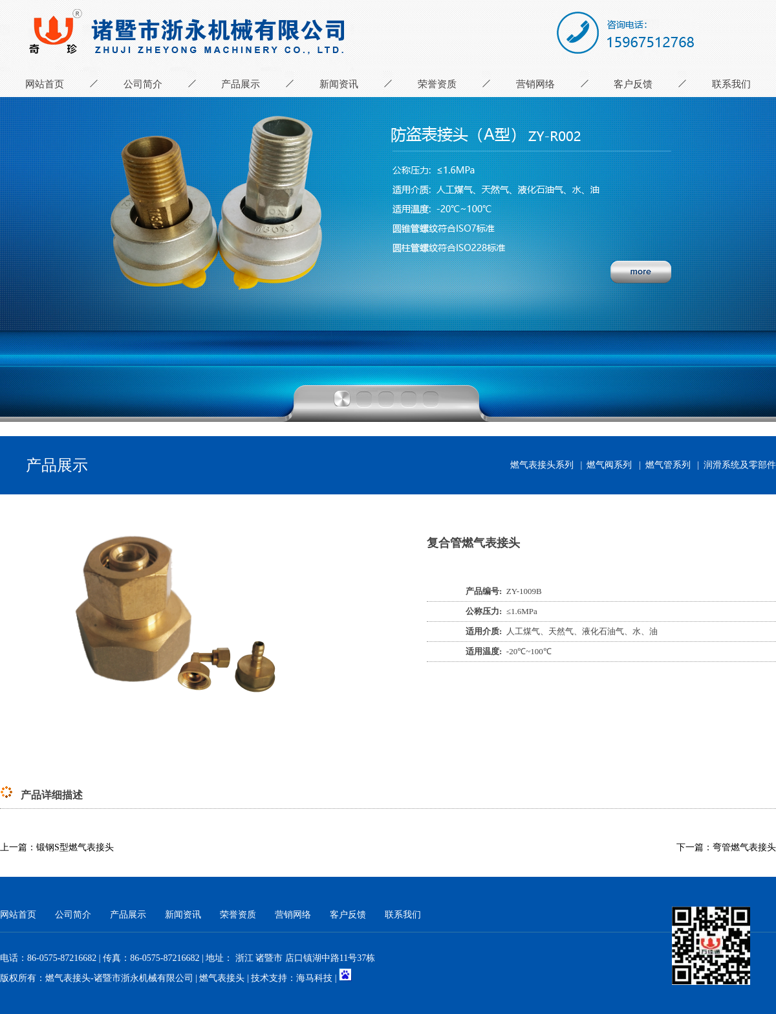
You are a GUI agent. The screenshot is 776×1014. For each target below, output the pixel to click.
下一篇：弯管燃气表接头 (726, 847)
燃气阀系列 (609, 465)
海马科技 (314, 978)
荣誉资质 (437, 84)
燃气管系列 (668, 465)
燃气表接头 (221, 978)
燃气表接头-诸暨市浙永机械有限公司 (119, 978)
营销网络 (535, 84)
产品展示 (240, 84)
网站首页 (44, 84)
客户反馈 (633, 84)
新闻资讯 (338, 84)
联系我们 (731, 84)
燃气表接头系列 (542, 465)
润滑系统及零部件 (740, 465)
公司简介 (143, 84)
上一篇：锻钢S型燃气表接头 (57, 847)
